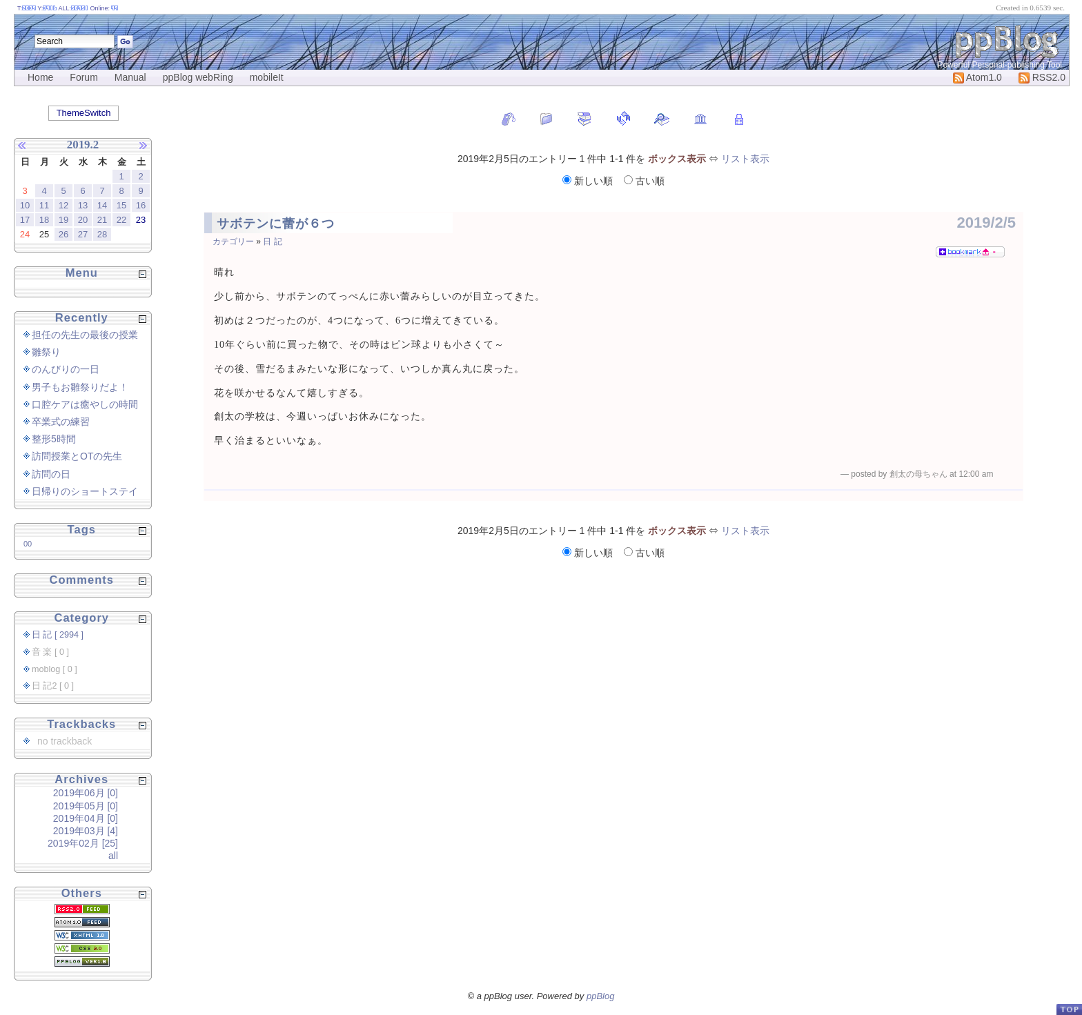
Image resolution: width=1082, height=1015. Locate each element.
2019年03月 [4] (85, 830)
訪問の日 (51, 474)
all (113, 855)
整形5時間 (54, 438)
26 (63, 234)
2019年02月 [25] (83, 843)
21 (102, 220)
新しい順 (589, 180)
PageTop (1069, 1009)
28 (102, 234)
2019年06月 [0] (85, 792)
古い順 (644, 180)
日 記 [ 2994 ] (57, 635)
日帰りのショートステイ (85, 491)
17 (25, 220)
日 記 (272, 241)
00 (27, 544)
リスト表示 (745, 158)
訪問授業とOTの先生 (77, 456)
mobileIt (267, 77)
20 (83, 220)
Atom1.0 (977, 77)
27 (83, 234)
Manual (130, 77)
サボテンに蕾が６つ (276, 223)
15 (121, 205)
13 (83, 205)
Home (40, 77)
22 (121, 220)
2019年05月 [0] (85, 805)
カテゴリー (233, 241)
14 (102, 205)
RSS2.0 (1042, 77)
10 (25, 205)
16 (141, 205)
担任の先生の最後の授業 (85, 334)
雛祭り (46, 351)
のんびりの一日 (65, 369)
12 (63, 205)
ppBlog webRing (198, 77)
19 (63, 220)
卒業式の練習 (61, 421)
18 (44, 220)
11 (44, 205)
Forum (83, 77)
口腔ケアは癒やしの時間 (85, 404)
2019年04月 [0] (85, 818)
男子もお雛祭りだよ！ (80, 387)
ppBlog (600, 996)
